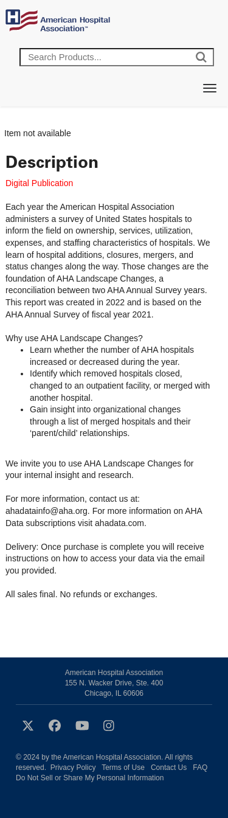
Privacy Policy (73, 767)
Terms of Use (123, 767)
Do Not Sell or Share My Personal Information (90, 778)
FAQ (200, 767)
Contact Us (169, 767)
